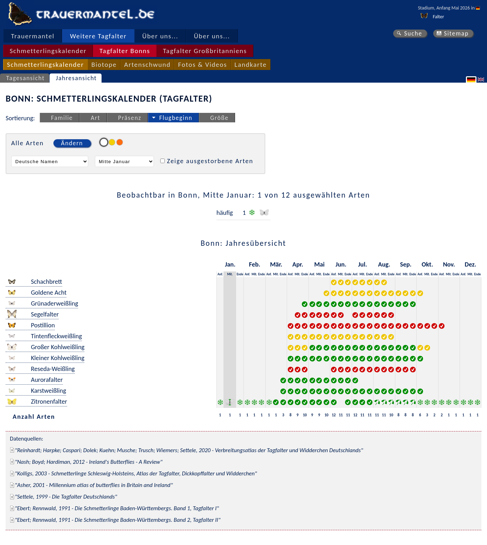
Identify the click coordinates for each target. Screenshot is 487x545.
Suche (413, 33)
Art (95, 118)
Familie (62, 118)
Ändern (72, 143)
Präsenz (129, 118)
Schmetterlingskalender (47, 51)
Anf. (220, 274)
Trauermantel (32, 36)
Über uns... (160, 36)
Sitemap (456, 33)
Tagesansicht (25, 78)
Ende (239, 274)
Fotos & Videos (202, 64)
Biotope (104, 64)
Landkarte (250, 64)
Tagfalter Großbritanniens (205, 51)
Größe (219, 118)
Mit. (230, 274)
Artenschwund (147, 64)
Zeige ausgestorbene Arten (210, 161)
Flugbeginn (175, 118)
